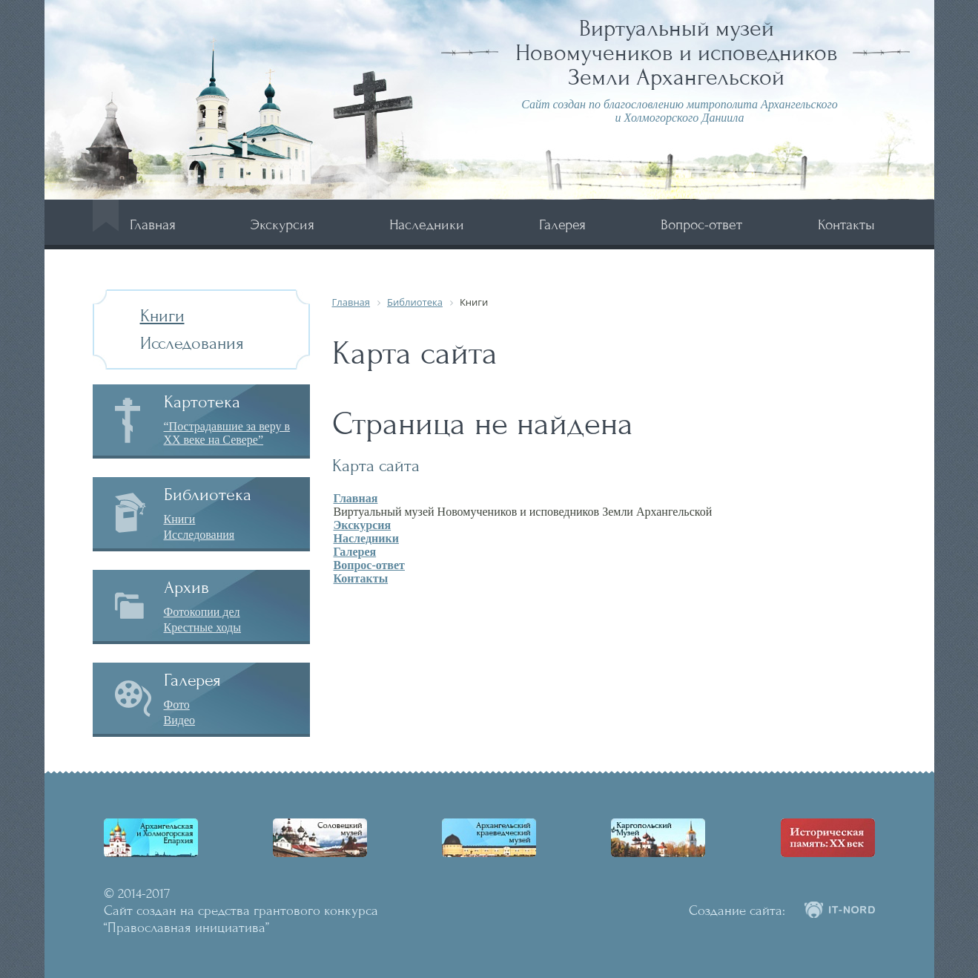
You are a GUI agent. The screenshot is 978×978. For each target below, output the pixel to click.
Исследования (192, 343)
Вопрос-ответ (701, 224)
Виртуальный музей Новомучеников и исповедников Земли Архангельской (676, 53)
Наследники (426, 224)
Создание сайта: (737, 910)
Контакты (846, 224)
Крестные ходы (203, 627)
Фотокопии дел (202, 611)
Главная (153, 224)
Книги (162, 316)
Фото (177, 704)
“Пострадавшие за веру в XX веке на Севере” (227, 433)
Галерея (562, 224)
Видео (179, 720)
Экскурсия (282, 224)
